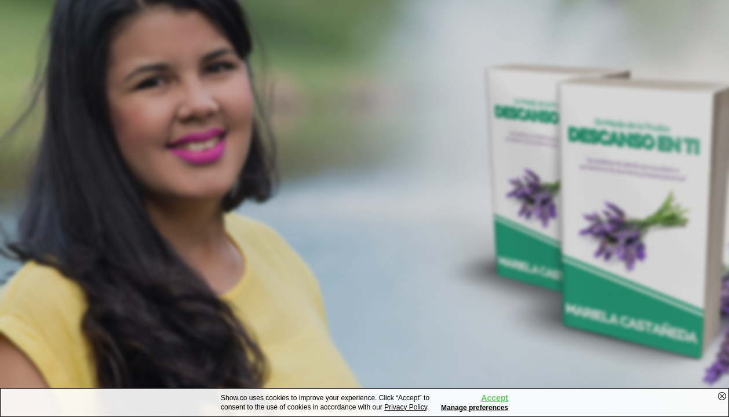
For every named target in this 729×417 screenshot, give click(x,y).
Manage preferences (474, 408)
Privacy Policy (405, 407)
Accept (494, 398)
